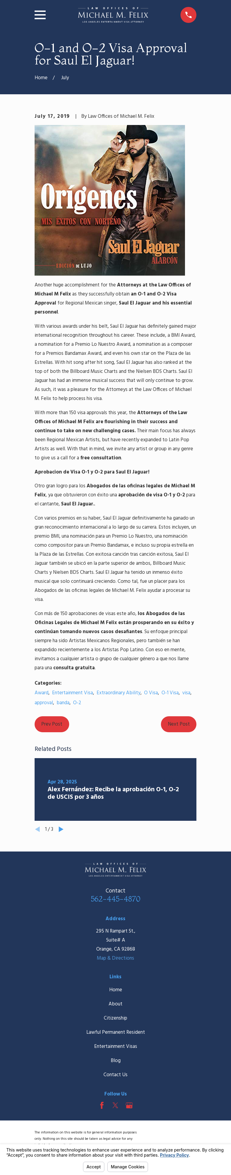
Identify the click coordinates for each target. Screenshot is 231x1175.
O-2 (77, 703)
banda (63, 703)
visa (186, 693)
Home (115, 990)
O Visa (151, 693)
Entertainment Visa (72, 693)
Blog (116, 1061)
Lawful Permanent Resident (115, 1032)
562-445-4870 (115, 898)
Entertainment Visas (115, 1046)
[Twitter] (115, 1105)
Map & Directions (115, 958)
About (115, 1004)
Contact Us (115, 1075)
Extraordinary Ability (118, 693)
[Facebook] (101, 1105)
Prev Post (51, 724)
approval (44, 703)
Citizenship (115, 1018)
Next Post (179, 724)
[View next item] (61, 829)
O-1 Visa (170, 693)
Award (41, 693)
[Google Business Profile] (129, 1105)
